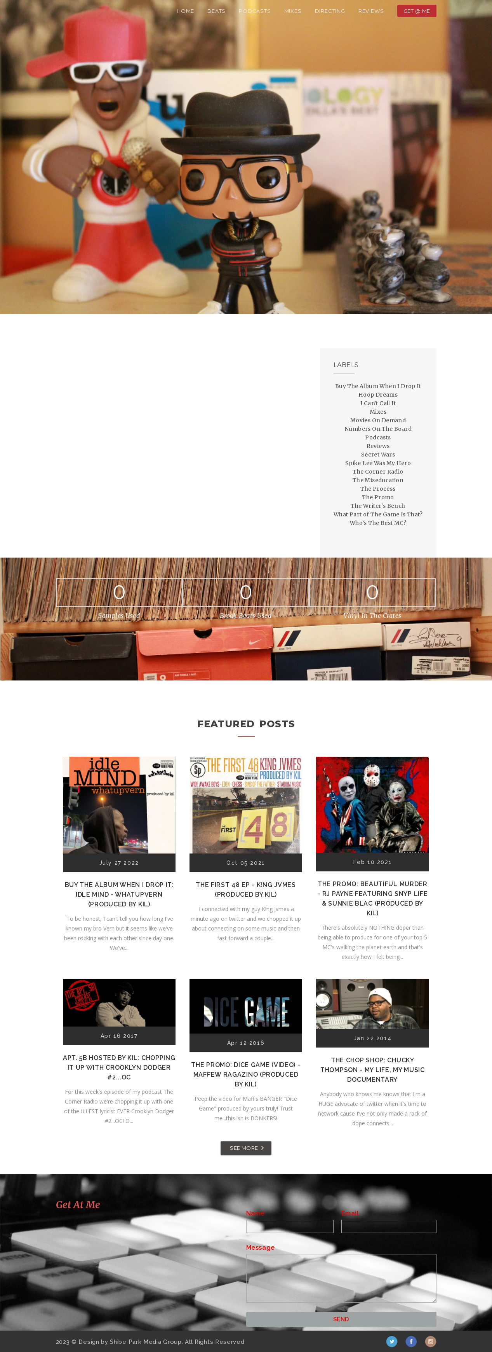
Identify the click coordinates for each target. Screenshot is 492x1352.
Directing (330, 11)
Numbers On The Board (378, 428)
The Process (377, 488)
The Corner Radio (378, 471)
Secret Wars (378, 454)
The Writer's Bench (378, 505)
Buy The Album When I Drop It (378, 386)
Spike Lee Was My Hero (378, 463)
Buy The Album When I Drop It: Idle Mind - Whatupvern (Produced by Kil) (119, 894)
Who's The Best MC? (378, 522)
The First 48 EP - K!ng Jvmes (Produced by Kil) (246, 889)
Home (185, 11)
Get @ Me (416, 11)
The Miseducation (378, 480)
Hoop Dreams (378, 394)
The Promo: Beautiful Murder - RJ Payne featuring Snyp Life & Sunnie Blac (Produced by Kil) (372, 898)
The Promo (378, 497)
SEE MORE (244, 1148)
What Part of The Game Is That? (378, 514)
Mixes (293, 11)
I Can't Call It (378, 403)
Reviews (371, 11)
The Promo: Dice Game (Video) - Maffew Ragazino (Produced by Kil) (245, 1074)
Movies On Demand (378, 420)
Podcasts (255, 11)
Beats (216, 11)
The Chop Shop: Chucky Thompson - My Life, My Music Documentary (372, 1069)
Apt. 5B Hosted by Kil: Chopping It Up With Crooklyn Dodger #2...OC (119, 1067)
